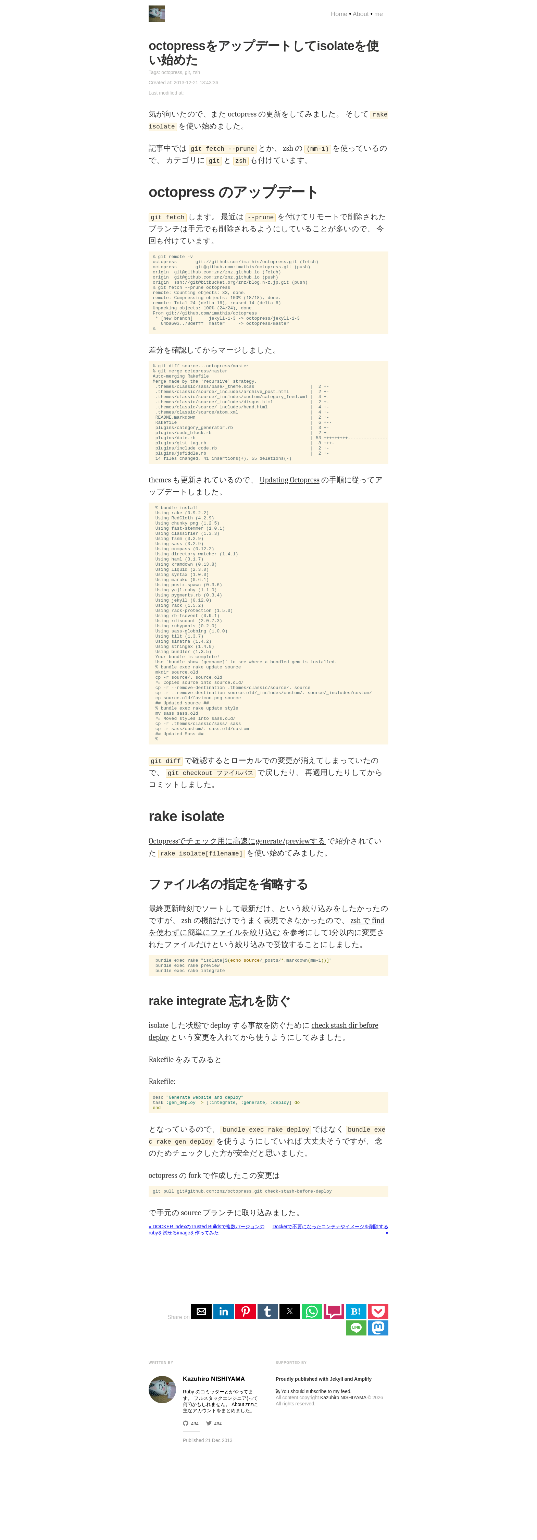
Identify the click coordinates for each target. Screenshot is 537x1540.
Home (339, 14)
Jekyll (336, 1468)
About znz (242, 1493)
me (378, 14)
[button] (201, 1400)
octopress (171, 72)
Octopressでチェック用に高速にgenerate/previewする (237, 923)
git (187, 72)
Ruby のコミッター (203, 1481)
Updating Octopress (290, 514)
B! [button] (356, 1400)
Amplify (363, 1468)
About (361, 14)
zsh (196, 72)
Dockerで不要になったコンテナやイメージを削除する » (330, 1319)
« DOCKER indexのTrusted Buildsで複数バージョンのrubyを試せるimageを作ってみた (206, 1319)
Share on (179, 1406)
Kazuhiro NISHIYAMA (343, 1487)
